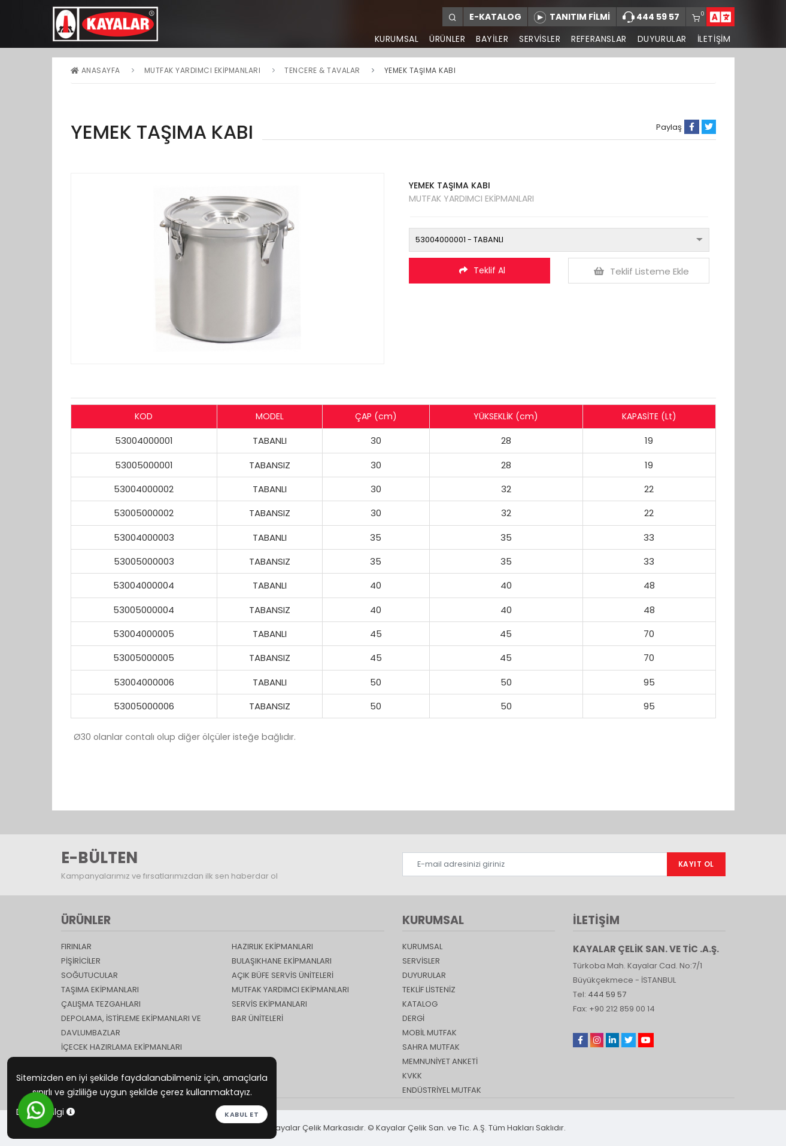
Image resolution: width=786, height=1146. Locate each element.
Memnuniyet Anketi (440, 1061)
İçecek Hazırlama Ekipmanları (121, 1047)
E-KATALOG (495, 17)
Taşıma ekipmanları (100, 989)
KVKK (412, 1075)
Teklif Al (482, 270)
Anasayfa (95, 70)
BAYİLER (491, 39)
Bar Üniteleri (257, 1018)
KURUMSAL (396, 39)
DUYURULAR (661, 39)
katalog (420, 1004)
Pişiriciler (81, 961)
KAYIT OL (696, 864)
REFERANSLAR (599, 39)
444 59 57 (651, 17)
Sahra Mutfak (431, 1047)
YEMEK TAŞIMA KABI (420, 70)
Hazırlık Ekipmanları (272, 946)
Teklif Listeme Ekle (641, 271)
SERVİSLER (539, 39)
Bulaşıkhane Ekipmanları (282, 961)
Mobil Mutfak (429, 1032)
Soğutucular (89, 975)
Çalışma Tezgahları (101, 1004)
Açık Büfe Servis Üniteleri (282, 975)
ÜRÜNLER (447, 39)
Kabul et (241, 1114)
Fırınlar (76, 946)
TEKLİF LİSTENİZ (429, 989)
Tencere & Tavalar (322, 70)
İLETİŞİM (714, 39)
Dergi (413, 1018)
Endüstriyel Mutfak (441, 1090)
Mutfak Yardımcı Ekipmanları (202, 70)
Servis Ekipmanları (269, 1004)
